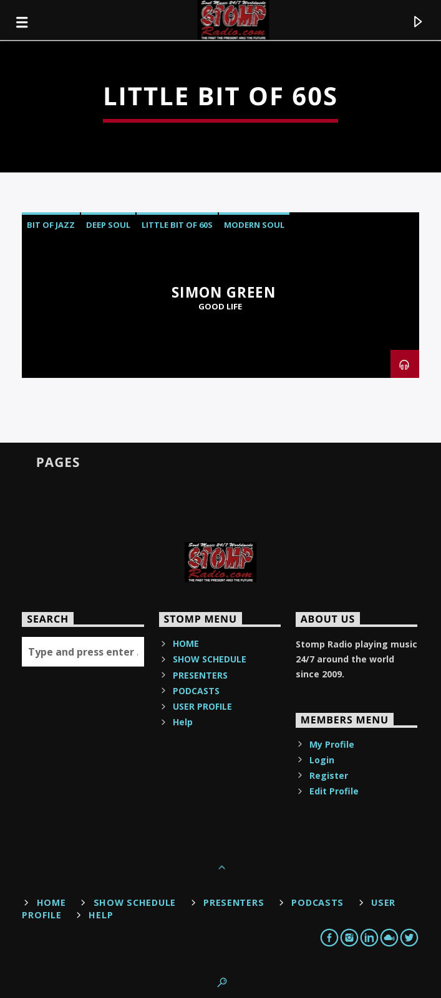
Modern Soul (254, 224)
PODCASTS (196, 691)
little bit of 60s (177, 224)
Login (321, 760)
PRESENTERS (200, 675)
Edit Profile (334, 791)
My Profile (331, 744)
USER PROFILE (202, 706)
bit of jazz (51, 224)
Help (183, 722)
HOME (186, 643)
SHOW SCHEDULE (209, 659)
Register (328, 775)
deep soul (108, 224)
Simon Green (223, 292)
